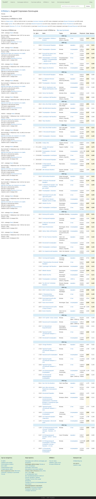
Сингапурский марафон (48, 218)
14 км (71, 306)
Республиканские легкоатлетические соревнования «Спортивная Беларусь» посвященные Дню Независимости (50, 401)
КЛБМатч (5, 11)
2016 (29, 472)
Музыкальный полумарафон (50, 322)
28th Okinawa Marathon (48, 169)
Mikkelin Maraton (46, 270)
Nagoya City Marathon (48, 68)
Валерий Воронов (73, 26)
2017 (26, 472)
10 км (71, 38)
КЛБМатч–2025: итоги (55, 462)
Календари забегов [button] (23, 2)
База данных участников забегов (34, 469)
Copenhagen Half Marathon (49, 266)
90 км (71, 57)
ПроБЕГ (5, 2)
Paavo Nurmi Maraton (48, 302)
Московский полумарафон (49, 242)
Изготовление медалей (63, 2)
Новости (13, 2)
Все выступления (63, 30)
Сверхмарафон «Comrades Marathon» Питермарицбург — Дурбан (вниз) (49, 59)
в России (32, 487)
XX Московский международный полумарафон (46, 450)
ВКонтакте (17, 470)
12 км (71, 142)
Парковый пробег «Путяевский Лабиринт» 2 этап (49, 360)
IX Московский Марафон (48, 131)
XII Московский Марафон (49, 45)
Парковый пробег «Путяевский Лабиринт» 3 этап (49, 350)
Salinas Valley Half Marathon (49, 231)
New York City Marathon (48, 383)
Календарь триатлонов (31, 467)
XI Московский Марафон (48, 74)
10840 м (72, 317)
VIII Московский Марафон (49, 159)
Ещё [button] (53, 2)
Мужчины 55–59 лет (16, 206)
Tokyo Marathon (46, 121)
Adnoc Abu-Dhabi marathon (49, 104)
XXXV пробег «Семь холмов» (50, 317)
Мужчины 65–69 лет (16, 58)
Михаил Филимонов (69, 21)
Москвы (42, 464)
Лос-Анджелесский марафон (50, 251)
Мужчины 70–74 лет (15, 26)
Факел (11, 32)
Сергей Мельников (42, 26)
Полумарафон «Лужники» (49, 49)
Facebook (3, 472)
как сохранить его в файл (18, 53)
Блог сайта (4, 466)
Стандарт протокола (30, 490)
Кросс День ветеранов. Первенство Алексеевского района (49, 389)
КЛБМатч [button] (46, 2)
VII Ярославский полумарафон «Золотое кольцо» (48, 165)
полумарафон (74, 49)
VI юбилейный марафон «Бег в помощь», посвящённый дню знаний (50, 186)
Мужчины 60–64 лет (16, 140)
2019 (41, 470)
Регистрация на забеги (7, 464)
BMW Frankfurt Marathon (48, 290)
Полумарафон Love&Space (49, 155)
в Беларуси (39, 487)
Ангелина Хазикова (38, 21)
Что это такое (52, 461)
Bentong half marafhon (48, 214)
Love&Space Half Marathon (49, 63)
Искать (88, 6)
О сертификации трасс (31, 474)
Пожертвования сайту (7, 467)
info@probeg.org (77, 461)
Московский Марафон (48, 393)
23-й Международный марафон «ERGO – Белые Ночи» (49, 436)
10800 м (72, 279)
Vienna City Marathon (47, 93)
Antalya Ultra (45, 142)
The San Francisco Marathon (49, 237)
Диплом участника (6, 53)
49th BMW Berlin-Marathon (49, 108)
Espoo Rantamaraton (47, 227)
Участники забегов (36, 2)
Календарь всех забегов (31, 461)
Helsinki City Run (46, 203)
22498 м (72, 374)
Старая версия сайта (6, 469)
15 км (71, 53)
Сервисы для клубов (6, 462)
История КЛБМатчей (54, 464)
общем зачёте (9, 21)
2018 (44, 470)
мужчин (10, 23)
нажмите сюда (77, 465)
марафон (72, 45)
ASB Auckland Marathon (48, 176)
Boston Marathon (46, 311)
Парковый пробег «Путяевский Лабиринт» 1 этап (49, 333)
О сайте (3, 461)
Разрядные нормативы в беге (33, 489)
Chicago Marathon (47, 344)
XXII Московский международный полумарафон (46, 376)
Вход (91, 2)
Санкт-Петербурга (30, 466)
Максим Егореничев (36, 23)
